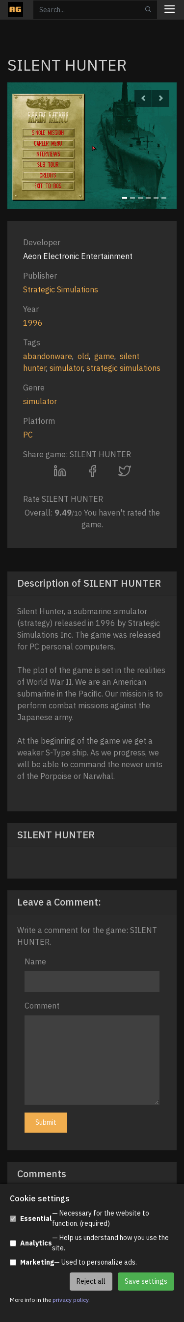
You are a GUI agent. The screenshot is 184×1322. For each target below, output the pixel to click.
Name (35, 961)
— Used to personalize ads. (73, 1262)
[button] (143, 98)
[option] (92, 145)
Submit (45, 1122)
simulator (66, 368)
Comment (42, 1006)
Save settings (146, 1281)
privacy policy (70, 1299)
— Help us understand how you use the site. (89, 1242)
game (104, 356)
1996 (33, 323)
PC (28, 435)
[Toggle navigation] (169, 10)
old (83, 356)
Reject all (91, 1281)
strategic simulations (123, 368)
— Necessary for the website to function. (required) (79, 1218)
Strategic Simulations (60, 289)
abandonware (47, 356)
